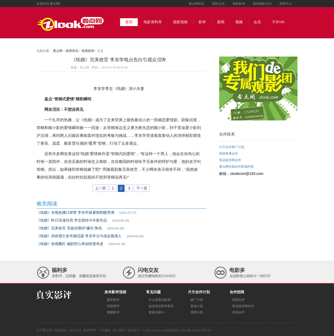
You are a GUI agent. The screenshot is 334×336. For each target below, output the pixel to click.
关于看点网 (44, 330)
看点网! (55, 3)
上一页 (100, 188)
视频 (239, 22)
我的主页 (218, 3)
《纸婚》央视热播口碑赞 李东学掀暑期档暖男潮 (75, 212)
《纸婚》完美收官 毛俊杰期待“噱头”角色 (69, 228)
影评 (202, 22)
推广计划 (196, 300)
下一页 (141, 188)
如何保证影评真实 (161, 306)
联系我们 (60, 330)
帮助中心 (285, 3)
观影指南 (180, 22)
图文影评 (113, 300)
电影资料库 (153, 22)
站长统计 (133, 330)
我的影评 (238, 3)
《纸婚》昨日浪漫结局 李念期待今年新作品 (72, 220)
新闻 (220, 22)
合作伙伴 (75, 330)
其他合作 (238, 312)
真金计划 (196, 306)
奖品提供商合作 (243, 306)
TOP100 (278, 22)
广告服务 (104, 330)
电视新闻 (88, 51)
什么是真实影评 (160, 300)
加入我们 (119, 330)
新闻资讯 (72, 51)
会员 (257, 22)
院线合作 (238, 300)
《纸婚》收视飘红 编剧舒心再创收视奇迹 (70, 244)
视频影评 (113, 312)
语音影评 (113, 306)
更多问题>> (157, 312)
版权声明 (90, 330)
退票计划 (196, 312)
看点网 (57, 51)
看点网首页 (196, 3)
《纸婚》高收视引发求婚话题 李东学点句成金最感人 (79, 236)
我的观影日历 (262, 3)
